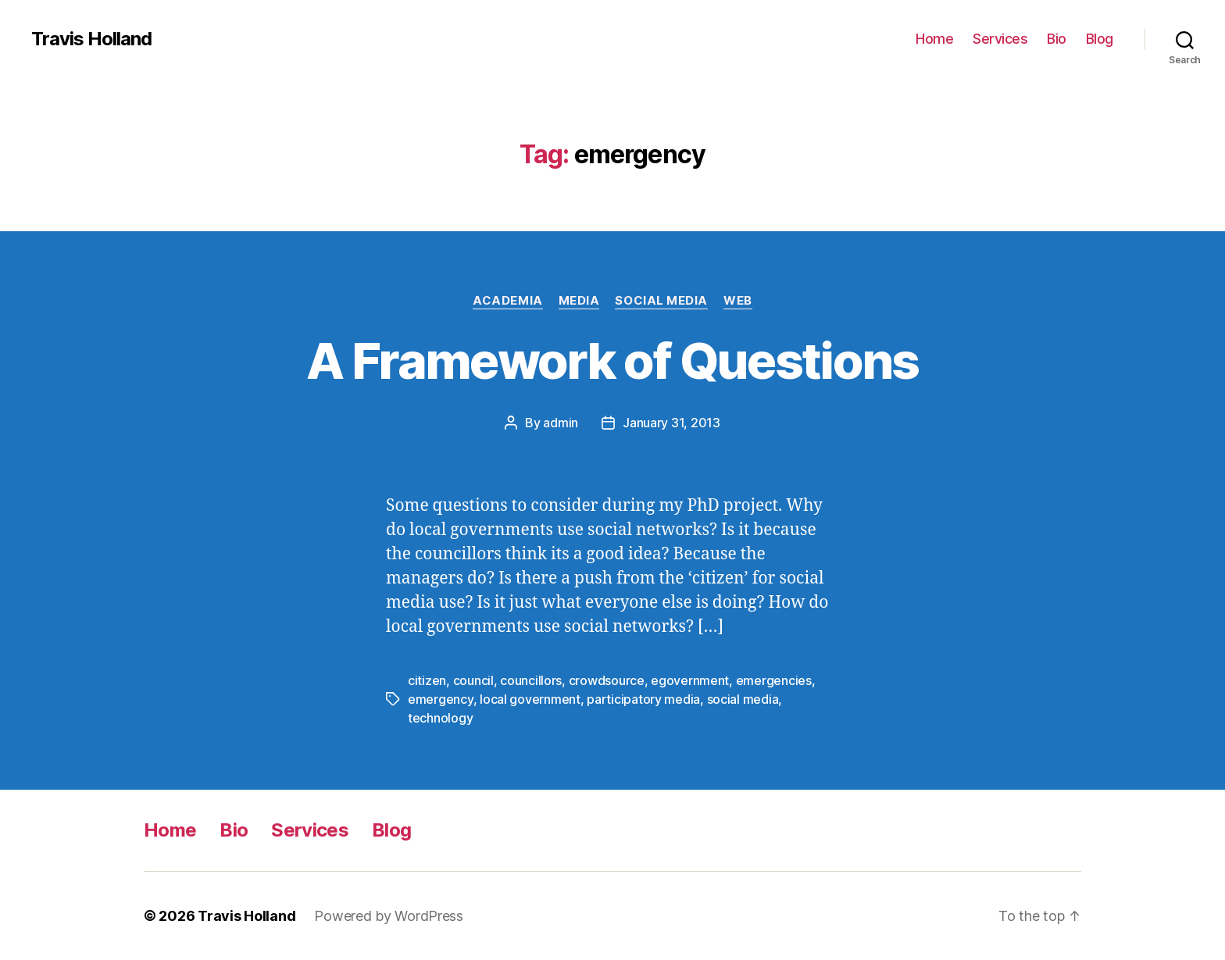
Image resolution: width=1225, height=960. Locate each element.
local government (530, 699)
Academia (507, 301)
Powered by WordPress (388, 916)
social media (743, 699)
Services (1000, 38)
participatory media (643, 699)
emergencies (774, 680)
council (473, 680)
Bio (1056, 38)
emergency (440, 699)
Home (934, 38)
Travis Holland (91, 39)
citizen (427, 680)
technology (440, 718)
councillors (531, 680)
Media (579, 301)
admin (560, 422)
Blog (1099, 38)
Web (737, 301)
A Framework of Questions (612, 360)
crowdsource (607, 680)
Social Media (661, 301)
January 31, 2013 (671, 422)
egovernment (690, 680)
